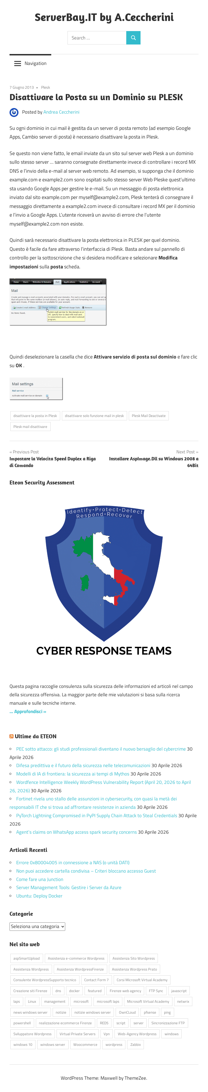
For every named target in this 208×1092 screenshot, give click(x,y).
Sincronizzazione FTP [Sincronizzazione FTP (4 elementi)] (168, 1023)
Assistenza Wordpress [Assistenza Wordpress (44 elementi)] (31, 969)
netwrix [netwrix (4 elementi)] (183, 1001)
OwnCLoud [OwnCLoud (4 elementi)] (127, 1012)
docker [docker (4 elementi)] (74, 990)
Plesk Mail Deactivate (149, 415)
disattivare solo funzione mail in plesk (94, 415)
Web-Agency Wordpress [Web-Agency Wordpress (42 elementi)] (137, 1034)
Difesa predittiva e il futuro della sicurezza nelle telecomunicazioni (83, 765)
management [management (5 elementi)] (55, 1001)
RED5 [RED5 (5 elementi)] (104, 1023)
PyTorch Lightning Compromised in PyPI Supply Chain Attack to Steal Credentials (96, 815)
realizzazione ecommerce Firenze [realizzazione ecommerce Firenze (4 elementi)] (65, 1023)
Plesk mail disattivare (30, 426)
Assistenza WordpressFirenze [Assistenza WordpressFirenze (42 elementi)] (80, 969)
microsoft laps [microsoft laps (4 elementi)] (108, 1001)
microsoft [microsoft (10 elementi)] (81, 1001)
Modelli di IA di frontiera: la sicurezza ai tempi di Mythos (72, 773)
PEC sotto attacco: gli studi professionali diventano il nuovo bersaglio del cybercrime (101, 749)
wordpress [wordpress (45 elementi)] (114, 1044)
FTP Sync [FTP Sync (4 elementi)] (156, 990)
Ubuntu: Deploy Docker (39, 895)
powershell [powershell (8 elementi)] (22, 1023)
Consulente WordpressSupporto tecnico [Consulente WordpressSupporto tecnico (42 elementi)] (44, 980)
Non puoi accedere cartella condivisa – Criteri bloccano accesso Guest (86, 871)
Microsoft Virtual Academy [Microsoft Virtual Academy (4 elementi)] (148, 1001)
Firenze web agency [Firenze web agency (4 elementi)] (125, 990)
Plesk (45, 87)
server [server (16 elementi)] (139, 1023)
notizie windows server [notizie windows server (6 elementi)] (92, 1012)
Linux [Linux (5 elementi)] (32, 1001)
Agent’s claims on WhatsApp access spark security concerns (76, 832)
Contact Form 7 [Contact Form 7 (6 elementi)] (96, 980)
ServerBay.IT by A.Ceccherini (104, 17)
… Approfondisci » (28, 711)
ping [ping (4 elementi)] (167, 1012)
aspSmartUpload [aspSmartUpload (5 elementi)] (26, 958)
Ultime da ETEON (36, 736)
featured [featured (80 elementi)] (95, 990)
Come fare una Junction (39, 879)
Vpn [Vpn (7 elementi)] (107, 1034)
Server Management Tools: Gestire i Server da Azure (68, 887)
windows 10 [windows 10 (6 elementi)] (22, 1044)
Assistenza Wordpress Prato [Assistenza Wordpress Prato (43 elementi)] (134, 969)
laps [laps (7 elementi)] (16, 1001)
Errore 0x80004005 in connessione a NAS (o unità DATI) (72, 862)
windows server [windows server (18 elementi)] (52, 1044)
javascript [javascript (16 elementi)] (179, 990)
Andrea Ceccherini (61, 112)
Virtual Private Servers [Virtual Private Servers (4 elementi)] (77, 1034)
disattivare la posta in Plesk (35, 415)
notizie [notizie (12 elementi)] (61, 1012)
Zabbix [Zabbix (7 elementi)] (135, 1044)
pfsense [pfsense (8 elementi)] (150, 1012)
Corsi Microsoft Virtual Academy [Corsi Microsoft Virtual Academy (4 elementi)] (142, 980)
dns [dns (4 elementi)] (58, 990)
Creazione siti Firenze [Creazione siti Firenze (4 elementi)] (30, 990)
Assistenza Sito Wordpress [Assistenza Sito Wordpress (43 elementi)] (134, 958)
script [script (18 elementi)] (120, 1023)
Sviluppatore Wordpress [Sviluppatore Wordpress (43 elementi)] (32, 1034)
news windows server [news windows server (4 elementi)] (30, 1012)
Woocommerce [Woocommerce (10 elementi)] (85, 1044)
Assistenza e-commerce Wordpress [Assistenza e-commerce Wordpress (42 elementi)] (76, 958)
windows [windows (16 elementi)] (172, 1034)
